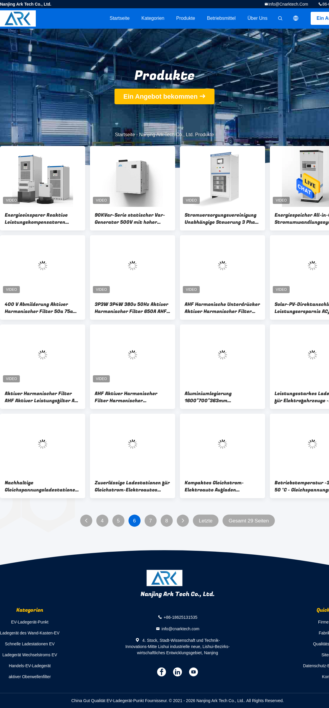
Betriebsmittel (221, 18)
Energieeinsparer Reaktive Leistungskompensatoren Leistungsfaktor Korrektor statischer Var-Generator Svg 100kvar (40, 219)
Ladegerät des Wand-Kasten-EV (29, 633)
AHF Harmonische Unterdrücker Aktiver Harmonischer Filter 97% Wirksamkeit (222, 308)
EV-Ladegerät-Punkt (29, 622)
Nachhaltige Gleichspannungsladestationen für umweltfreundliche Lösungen (41, 486)
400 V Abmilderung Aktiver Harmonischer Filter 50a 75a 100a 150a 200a (39, 308)
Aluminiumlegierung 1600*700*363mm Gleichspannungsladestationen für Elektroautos (221, 397)
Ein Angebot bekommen (160, 96)
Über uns (257, 18)
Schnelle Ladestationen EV (29, 644)
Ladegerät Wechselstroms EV (29, 654)
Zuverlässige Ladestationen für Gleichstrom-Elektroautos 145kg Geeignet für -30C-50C (132, 486)
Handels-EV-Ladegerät (30, 665)
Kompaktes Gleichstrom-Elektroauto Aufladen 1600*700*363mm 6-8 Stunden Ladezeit (221, 486)
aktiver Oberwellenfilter (30, 676)
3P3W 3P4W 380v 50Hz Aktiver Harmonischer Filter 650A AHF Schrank (131, 308)
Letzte (205, 521)
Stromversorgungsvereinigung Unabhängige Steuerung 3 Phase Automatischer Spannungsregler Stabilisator (222, 219)
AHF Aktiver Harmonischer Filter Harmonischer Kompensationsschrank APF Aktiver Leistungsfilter (128, 397)
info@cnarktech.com (288, 4)
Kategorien (152, 18)
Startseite (119, 18)
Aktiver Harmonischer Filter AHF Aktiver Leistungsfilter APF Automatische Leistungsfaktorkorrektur (42, 397)
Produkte (185, 18)
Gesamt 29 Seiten (249, 521)
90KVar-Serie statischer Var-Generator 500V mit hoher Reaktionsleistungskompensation (132, 219)
